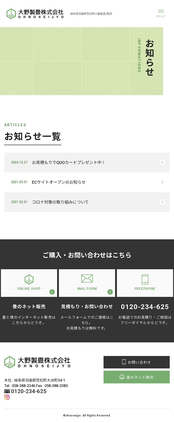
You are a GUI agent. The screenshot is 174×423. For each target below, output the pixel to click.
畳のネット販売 (137, 377)
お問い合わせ (136, 363)
